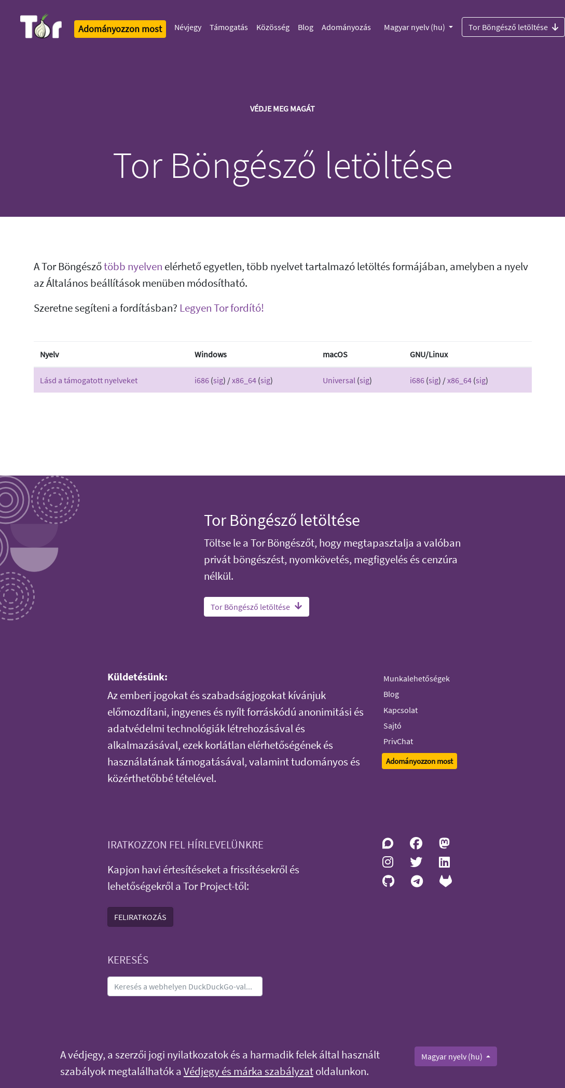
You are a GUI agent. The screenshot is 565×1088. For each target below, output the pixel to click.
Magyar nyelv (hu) (415, 27)
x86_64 (244, 380)
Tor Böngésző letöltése (256, 607)
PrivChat (398, 741)
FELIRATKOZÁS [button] (140, 917)
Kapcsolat (400, 710)
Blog (305, 27)
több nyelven (133, 266)
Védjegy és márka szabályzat (248, 1071)
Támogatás (229, 27)
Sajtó (392, 725)
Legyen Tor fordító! (222, 308)
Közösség (273, 27)
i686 (202, 380)
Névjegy (187, 27)
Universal (339, 380)
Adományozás (346, 27)
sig (218, 380)
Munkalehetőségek (416, 678)
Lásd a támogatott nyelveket (88, 380)
